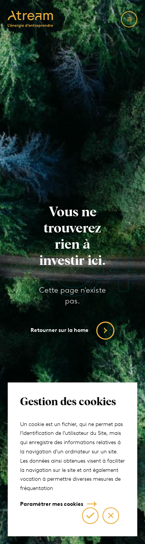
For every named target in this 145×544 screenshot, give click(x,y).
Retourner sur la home (60, 330)
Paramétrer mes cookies (51, 504)
